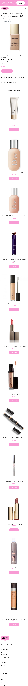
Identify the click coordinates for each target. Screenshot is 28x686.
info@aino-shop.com (6, 657)
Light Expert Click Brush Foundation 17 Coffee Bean (14, 260)
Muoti (2, 670)
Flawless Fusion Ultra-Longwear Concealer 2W (14, 304)
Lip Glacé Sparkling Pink (14, 394)
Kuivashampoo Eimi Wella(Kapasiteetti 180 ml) (14, 567)
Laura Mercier (20, 56)
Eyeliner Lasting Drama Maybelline (14, 481)
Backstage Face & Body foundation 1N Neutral (14, 172)
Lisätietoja (7, 71)
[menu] (25, 8)
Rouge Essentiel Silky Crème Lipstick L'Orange (14, 346)
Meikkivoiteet (4, 57)
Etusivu (2, 18)
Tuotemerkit (10, 56)
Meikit (15, 56)
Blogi (2, 682)
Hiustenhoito (4, 665)
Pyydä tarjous (21, 3)
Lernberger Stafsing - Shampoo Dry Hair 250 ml (14, 619)
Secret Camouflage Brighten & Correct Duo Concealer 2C (14, 438)
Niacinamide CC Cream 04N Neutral (14, 124)
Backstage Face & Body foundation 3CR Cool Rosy (14, 216)
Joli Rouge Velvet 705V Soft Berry (14, 524)
